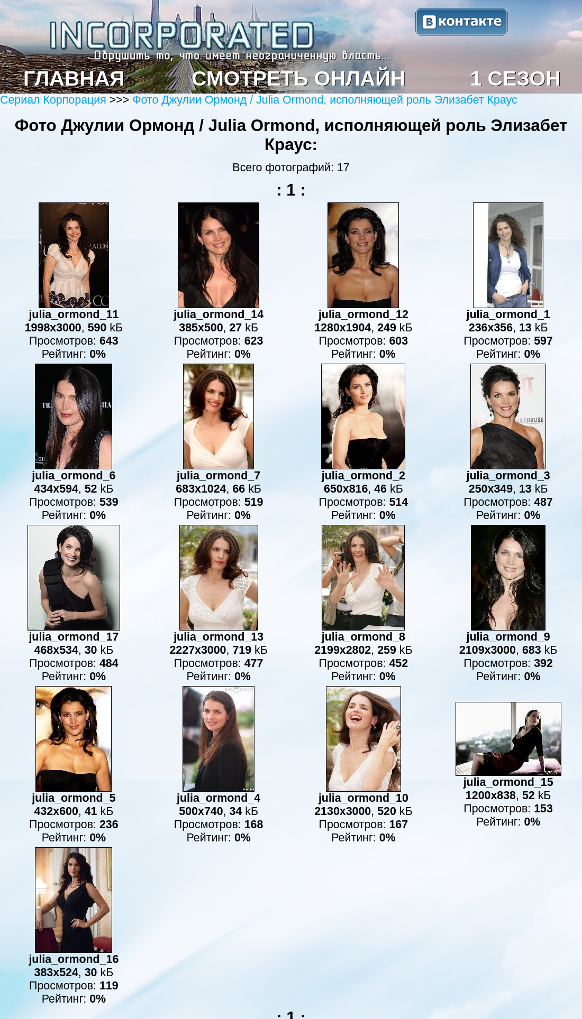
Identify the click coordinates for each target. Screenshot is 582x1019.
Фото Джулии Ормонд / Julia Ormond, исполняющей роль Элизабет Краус (324, 100)
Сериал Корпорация (55, 100)
